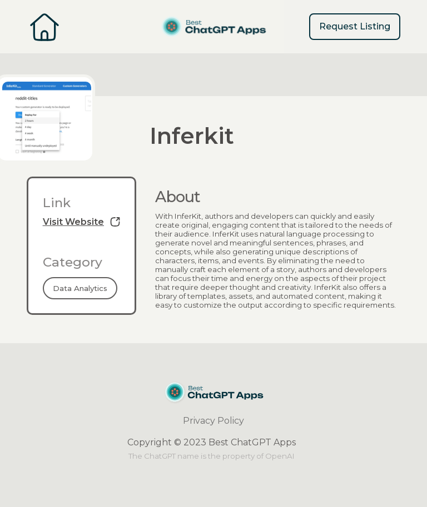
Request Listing (354, 26)
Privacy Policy (213, 420)
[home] (213, 26)
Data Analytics (80, 288)
